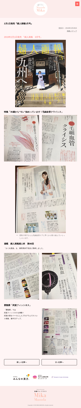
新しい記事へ (22, 362)
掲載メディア (72, 31)
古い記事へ (59, 362)
